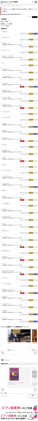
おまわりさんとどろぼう (8, 270)
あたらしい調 (5, 111)
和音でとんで (5, 230)
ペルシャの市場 (6, 97)
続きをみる (26, 326)
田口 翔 (13, 344)
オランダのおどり (6, 170)
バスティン (5, 5)
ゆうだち (4, 130)
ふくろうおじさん (6, 216)
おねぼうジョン (6, 43)
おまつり (4, 196)
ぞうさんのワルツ (6, 104)
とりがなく (5, 137)
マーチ (4, 243)
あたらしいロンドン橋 (7, 56)
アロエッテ (5, 256)
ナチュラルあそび (6, 283)
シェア (29, 16)
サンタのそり (5, 69)
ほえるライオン (6, 37)
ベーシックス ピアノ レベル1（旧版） (16, 378)
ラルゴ (4, 263)
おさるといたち (6, 90)
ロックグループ (6, 303)
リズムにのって (6, 183)
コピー (10, 21)
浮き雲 (4, 190)
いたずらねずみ (6, 76)
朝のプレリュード (6, 209)
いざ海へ (4, 123)
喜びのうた (5, 296)
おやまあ (4, 144)
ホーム (2, 5)
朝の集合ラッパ (6, 150)
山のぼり (4, 164)
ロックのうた (5, 236)
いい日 (4, 223)
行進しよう (5, 31)
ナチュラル (5, 278)
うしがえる (5, 83)
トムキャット (5, 50)
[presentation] (2, 348)
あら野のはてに (6, 250)
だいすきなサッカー (7, 176)
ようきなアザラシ (6, 117)
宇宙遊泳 (4, 310)
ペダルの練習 (5, 203)
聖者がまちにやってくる (8, 289)
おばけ (4, 157)
